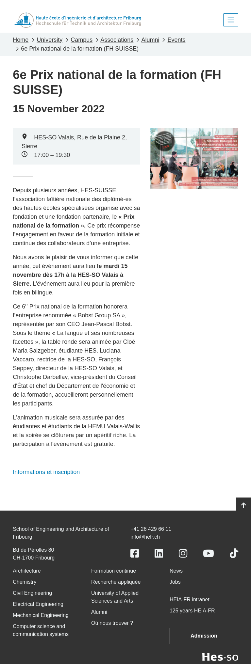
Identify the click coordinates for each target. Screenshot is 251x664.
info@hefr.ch (145, 537)
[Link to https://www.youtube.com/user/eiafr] (208, 553)
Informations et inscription (46, 472)
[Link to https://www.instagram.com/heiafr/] (183, 553)
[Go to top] (243, 506)
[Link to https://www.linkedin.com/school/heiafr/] (159, 553)
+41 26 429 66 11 (150, 529)
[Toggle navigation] (230, 19)
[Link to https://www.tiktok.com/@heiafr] (234, 553)
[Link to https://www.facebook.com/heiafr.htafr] (134, 553)
